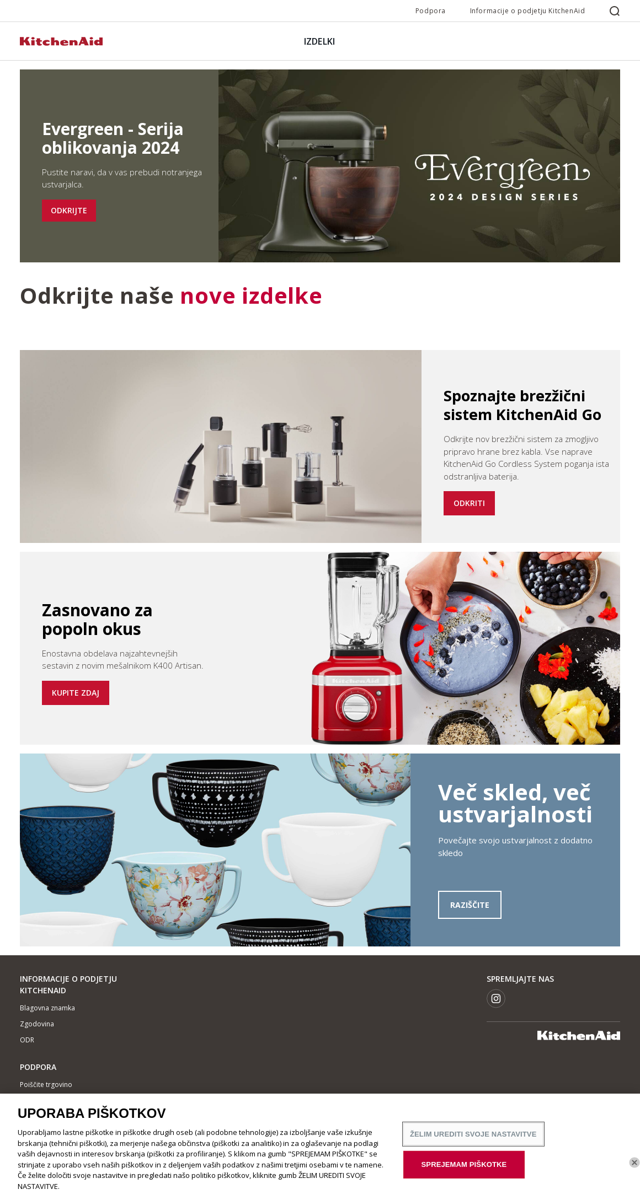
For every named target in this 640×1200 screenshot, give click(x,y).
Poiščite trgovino (46, 1084)
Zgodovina (37, 1024)
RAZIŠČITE (469, 905)
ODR (27, 1040)
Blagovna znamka (47, 1008)
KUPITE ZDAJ (75, 692)
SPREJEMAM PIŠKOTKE (464, 1169)
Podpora (430, 10)
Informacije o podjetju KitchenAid (527, 10)
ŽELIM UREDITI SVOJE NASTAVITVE (473, 1138)
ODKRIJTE (69, 210)
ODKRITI (469, 503)
